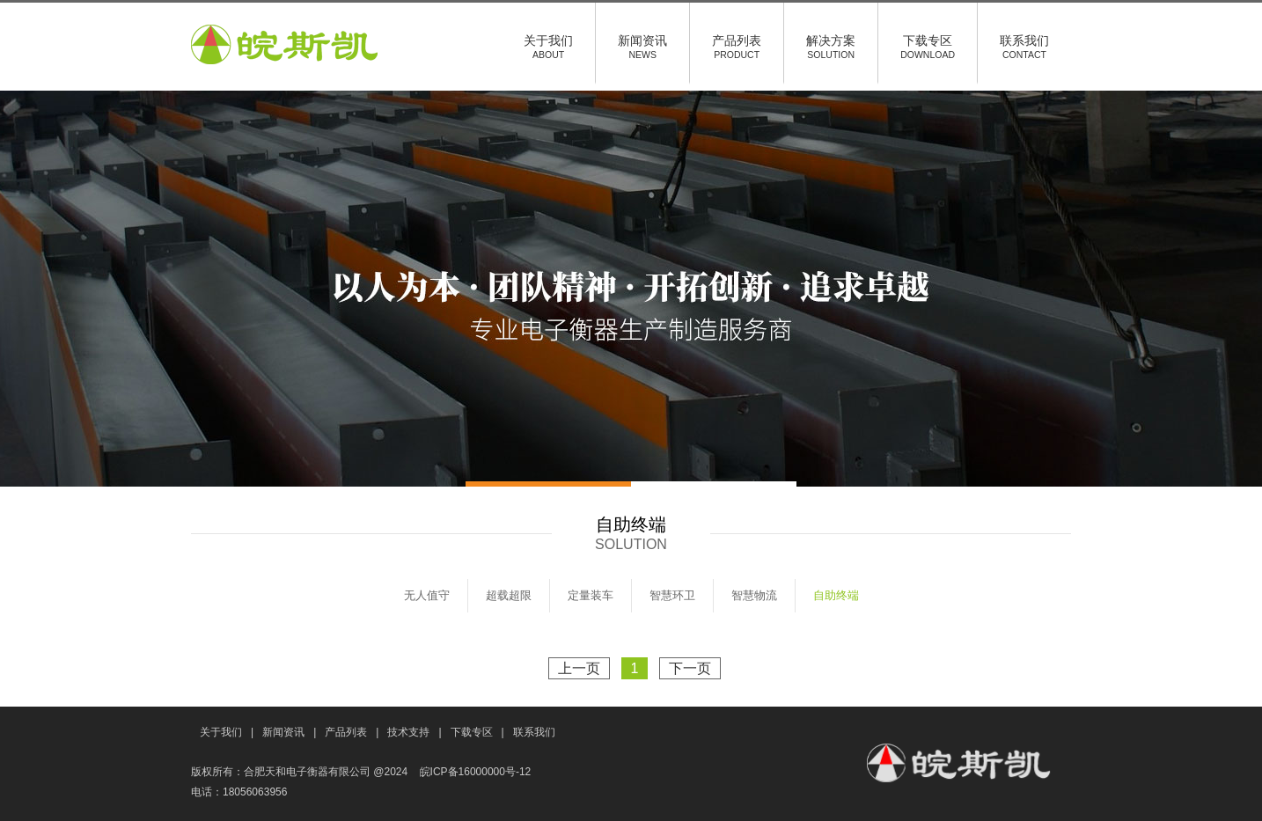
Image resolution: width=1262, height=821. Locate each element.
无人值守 (427, 595)
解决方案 (830, 46)
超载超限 (509, 595)
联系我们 (1024, 46)
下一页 (690, 668)
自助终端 (836, 595)
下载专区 (927, 46)
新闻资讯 (642, 46)
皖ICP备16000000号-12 (476, 772)
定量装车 (590, 595)
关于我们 (548, 46)
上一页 (579, 668)
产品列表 (736, 46)
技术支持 (408, 732)
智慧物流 (754, 595)
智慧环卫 (672, 595)
